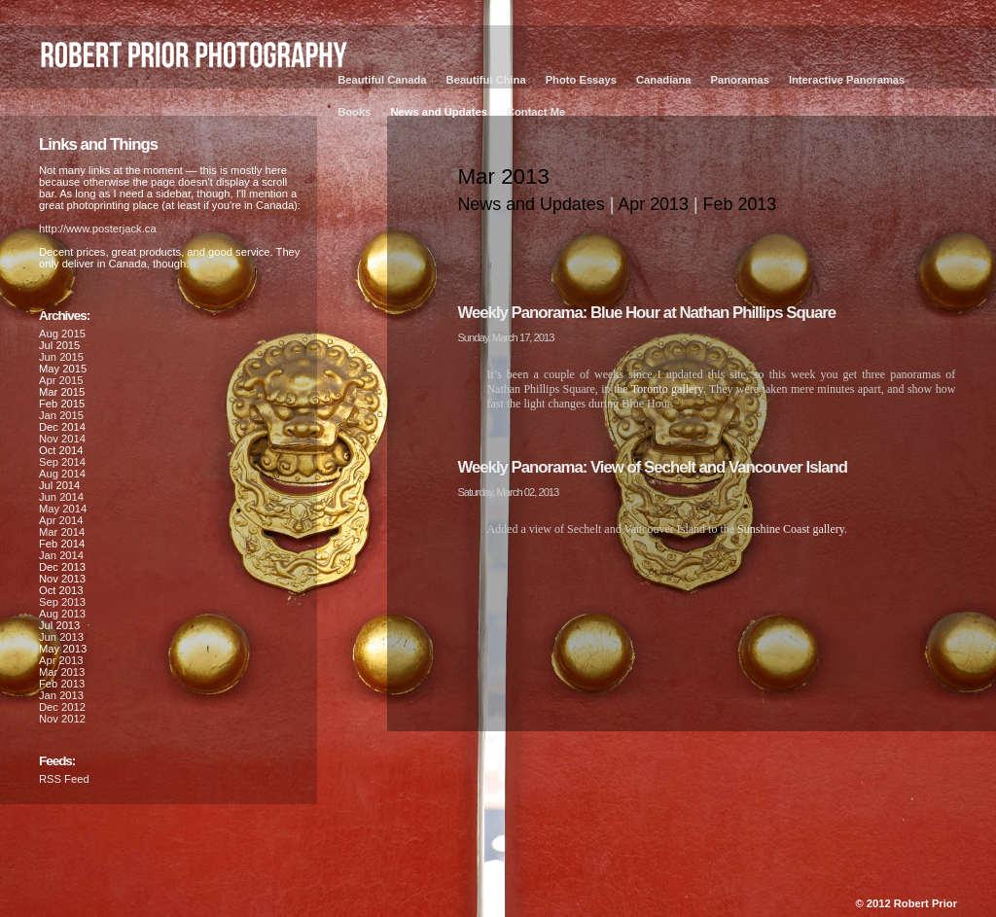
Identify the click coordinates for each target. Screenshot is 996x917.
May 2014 (63, 508)
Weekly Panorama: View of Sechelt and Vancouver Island (652, 467)
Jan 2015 (61, 415)
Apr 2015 (61, 380)
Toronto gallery (667, 389)
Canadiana (664, 80)
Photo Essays (581, 80)
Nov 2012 (62, 718)
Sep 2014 (62, 462)
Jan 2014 (61, 555)
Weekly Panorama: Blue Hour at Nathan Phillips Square (646, 312)
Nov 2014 (62, 438)
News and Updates (438, 112)
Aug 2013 (62, 613)
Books (354, 112)
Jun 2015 (61, 357)
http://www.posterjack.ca (98, 228)
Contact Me (536, 112)
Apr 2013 (653, 204)
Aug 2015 (62, 333)
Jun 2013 (61, 637)
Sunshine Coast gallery (790, 529)
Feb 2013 (740, 204)
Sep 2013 (62, 602)
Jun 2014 (61, 497)
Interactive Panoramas (847, 80)
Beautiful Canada (382, 80)
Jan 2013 (61, 695)
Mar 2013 (62, 672)
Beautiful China (486, 80)
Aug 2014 (62, 473)
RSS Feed (64, 779)
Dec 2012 (62, 707)
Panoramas (740, 80)
